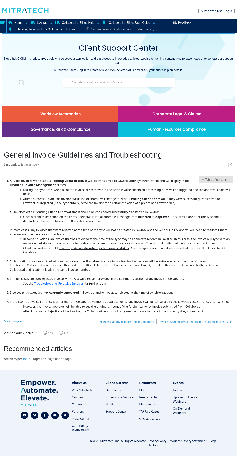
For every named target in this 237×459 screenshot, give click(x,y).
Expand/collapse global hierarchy (2, 22)
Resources (147, 382)
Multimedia (147, 404)
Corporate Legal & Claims (176, 113)
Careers (77, 404)
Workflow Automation (60, 113)
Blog (142, 390)
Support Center (116, 411)
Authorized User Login (216, 11)
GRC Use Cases (149, 419)
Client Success (117, 382)
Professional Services (120, 397)
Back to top (11, 321)
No (66, 333)
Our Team (79, 397)
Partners (78, 411)
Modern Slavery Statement (188, 441)
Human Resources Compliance (177, 129)
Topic (26, 359)
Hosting (111, 404)
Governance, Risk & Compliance (60, 129)
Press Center (80, 419)
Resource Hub (149, 397)
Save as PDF (230, 165)
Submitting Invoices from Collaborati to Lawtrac (42, 29)
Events (178, 382)
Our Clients (113, 390)
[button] (22, 83)
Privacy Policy (157, 441)
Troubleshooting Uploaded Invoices (59, 283)
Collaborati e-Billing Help (75, 22)
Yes (50, 333)
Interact (178, 390)
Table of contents (216, 179)
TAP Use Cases (149, 411)
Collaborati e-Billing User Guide (126, 22)
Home (15, 22)
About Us (79, 382)
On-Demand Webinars (181, 410)
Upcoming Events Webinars (185, 399)
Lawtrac (39, 22)
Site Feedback (181, 22)
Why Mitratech (82, 390)
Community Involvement (80, 428)
